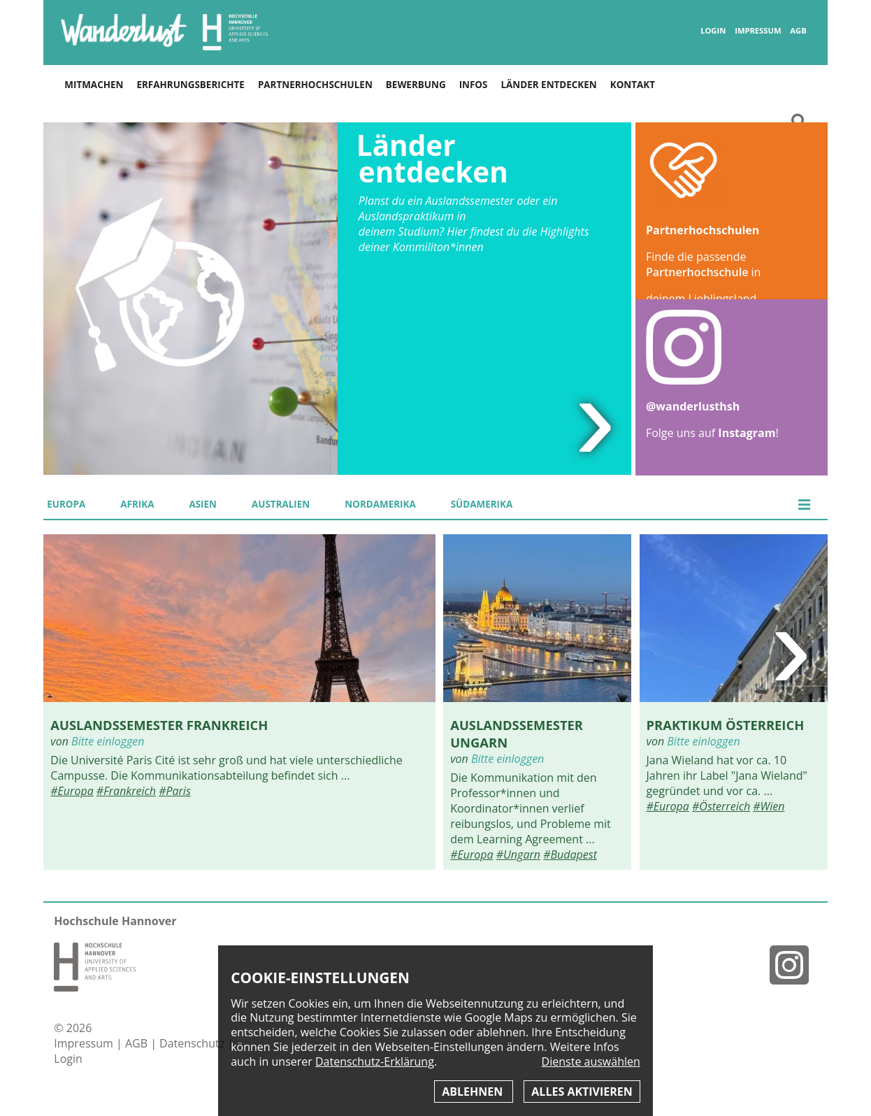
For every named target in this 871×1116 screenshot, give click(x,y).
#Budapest (570, 854)
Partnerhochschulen (315, 84)
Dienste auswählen (591, 1061)
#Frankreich (126, 791)
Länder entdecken (548, 84)
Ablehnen (473, 1091)
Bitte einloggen (107, 741)
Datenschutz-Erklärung (374, 1061)
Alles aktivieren (581, 1091)
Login (713, 31)
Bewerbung (416, 84)
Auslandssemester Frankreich (159, 725)
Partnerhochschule (697, 272)
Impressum (758, 31)
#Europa (71, 791)
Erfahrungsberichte (190, 84)
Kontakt (632, 84)
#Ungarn (518, 854)
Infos (473, 84)
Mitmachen (93, 84)
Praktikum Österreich (726, 725)
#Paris (175, 791)
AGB (798, 31)
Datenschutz (193, 1043)
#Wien (768, 806)
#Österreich (721, 806)
